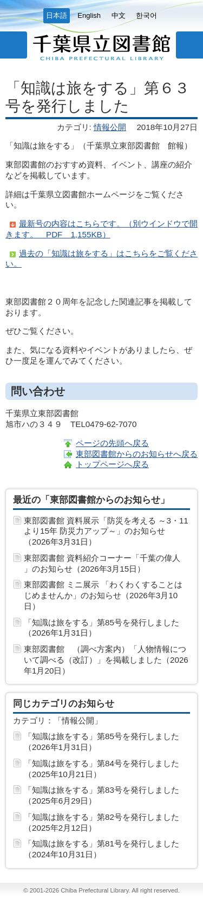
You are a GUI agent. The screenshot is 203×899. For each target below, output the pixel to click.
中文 (119, 15)
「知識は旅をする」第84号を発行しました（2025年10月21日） (101, 769)
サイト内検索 (189, 45)
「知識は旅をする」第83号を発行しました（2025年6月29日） (101, 795)
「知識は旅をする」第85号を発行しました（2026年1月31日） (101, 628)
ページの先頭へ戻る (112, 443)
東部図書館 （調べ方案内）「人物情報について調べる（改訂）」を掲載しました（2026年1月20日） (106, 659)
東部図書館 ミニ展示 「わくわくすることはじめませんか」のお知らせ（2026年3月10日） (103, 595)
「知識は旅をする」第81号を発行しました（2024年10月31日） (101, 849)
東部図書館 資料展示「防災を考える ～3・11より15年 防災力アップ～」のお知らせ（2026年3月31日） (106, 531)
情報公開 (110, 127)
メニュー (13, 45)
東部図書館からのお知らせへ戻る (137, 453)
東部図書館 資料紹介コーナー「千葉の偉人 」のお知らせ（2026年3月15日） (102, 563)
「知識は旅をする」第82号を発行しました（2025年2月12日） (101, 822)
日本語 (56, 15)
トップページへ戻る (112, 464)
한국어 (146, 15)
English (89, 15)
